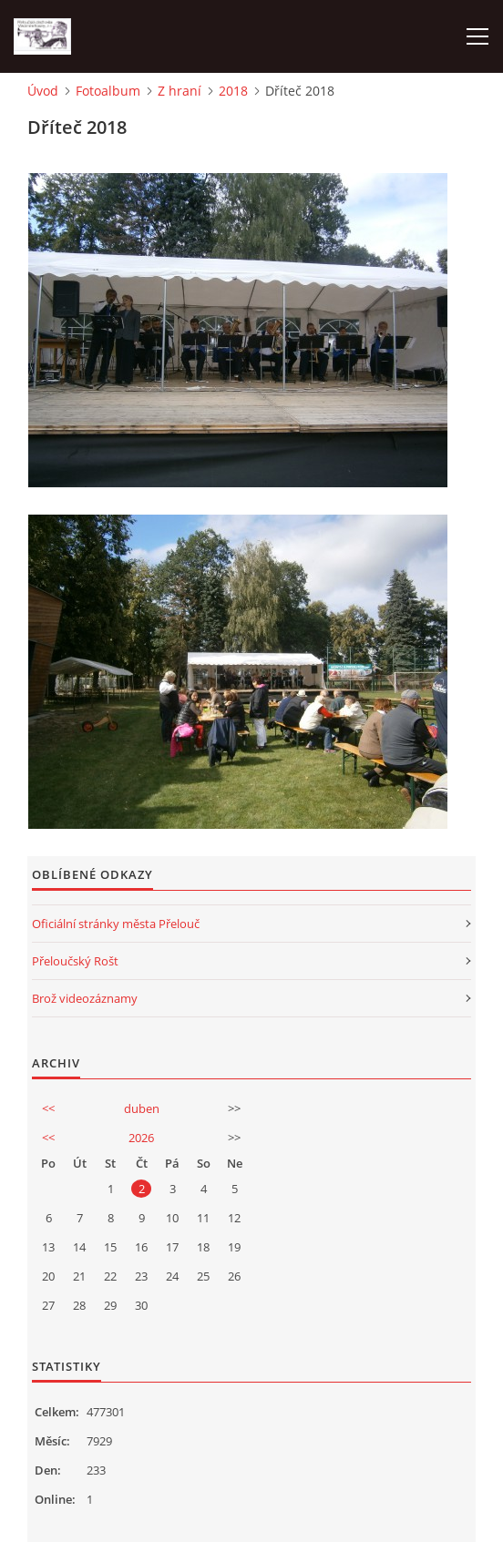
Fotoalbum (108, 90)
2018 (233, 90)
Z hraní (179, 90)
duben (141, 1108)
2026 (141, 1137)
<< (48, 1108)
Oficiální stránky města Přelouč (116, 923)
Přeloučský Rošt (75, 961)
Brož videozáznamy (85, 998)
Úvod (42, 90)
